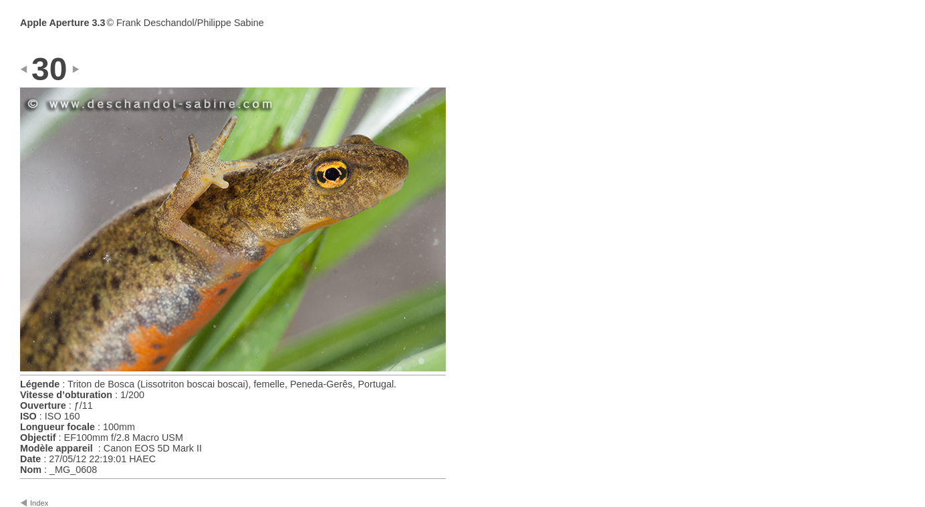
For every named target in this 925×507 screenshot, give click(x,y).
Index (39, 503)
